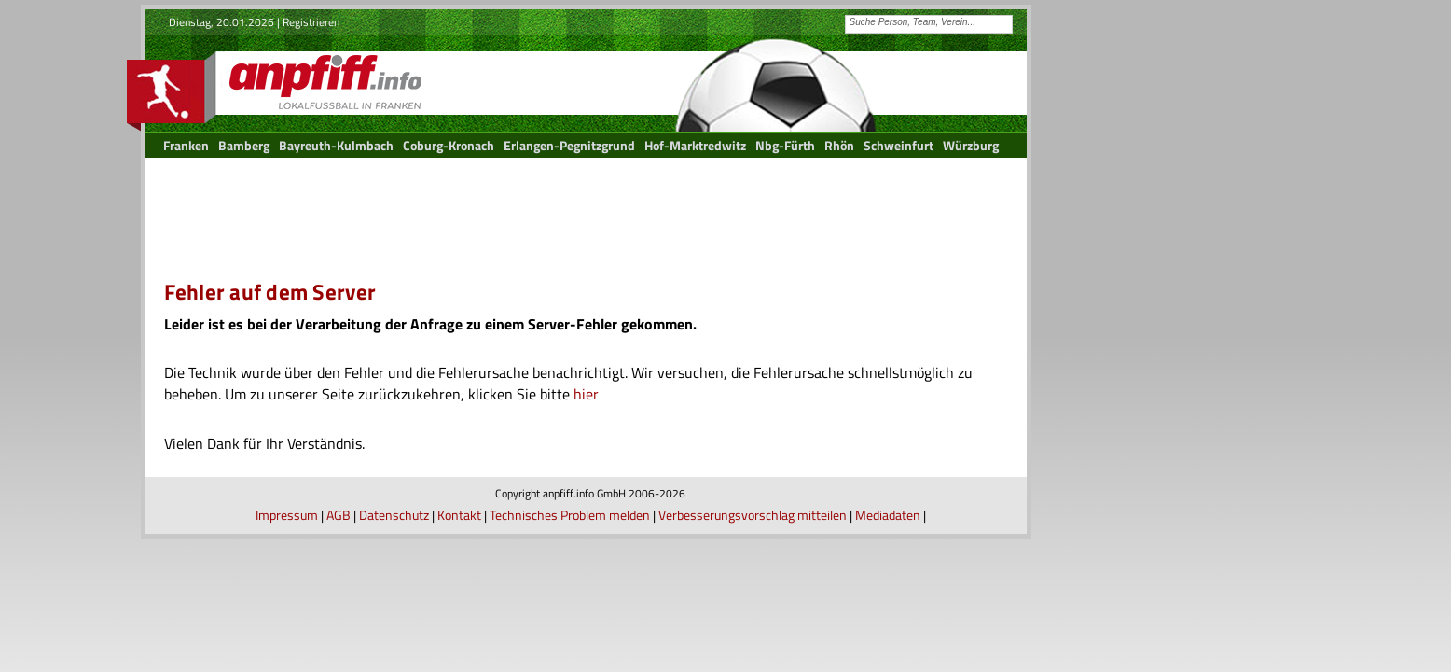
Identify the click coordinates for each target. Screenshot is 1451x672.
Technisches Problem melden (570, 515)
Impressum (287, 515)
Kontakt (459, 515)
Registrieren (311, 22)
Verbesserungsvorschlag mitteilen (752, 515)
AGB (338, 515)
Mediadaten (887, 515)
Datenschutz (394, 515)
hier (586, 394)
